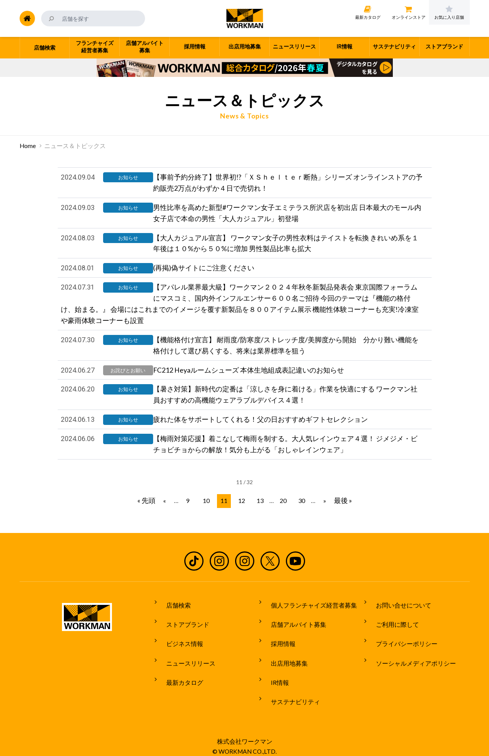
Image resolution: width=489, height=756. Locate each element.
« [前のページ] (170, 514)
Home (28, 145)
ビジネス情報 (178, 644)
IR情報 (274, 673)
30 (297, 514)
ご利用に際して (391, 630)
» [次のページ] (319, 514)
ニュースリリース (184, 659)
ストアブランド (181, 630)
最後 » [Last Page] (337, 514)
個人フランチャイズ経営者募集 (308, 616)
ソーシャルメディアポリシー (410, 659)
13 (259, 514)
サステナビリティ (289, 687)
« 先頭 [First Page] (153, 514)
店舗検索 (172, 616)
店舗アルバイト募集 (292, 630)
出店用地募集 (283, 659)
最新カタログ (178, 673)
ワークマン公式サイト (244, 18)
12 (242, 514)
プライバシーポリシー (400, 644)
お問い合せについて (397, 616)
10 (208, 514)
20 (280, 514)
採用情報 (277, 644)
